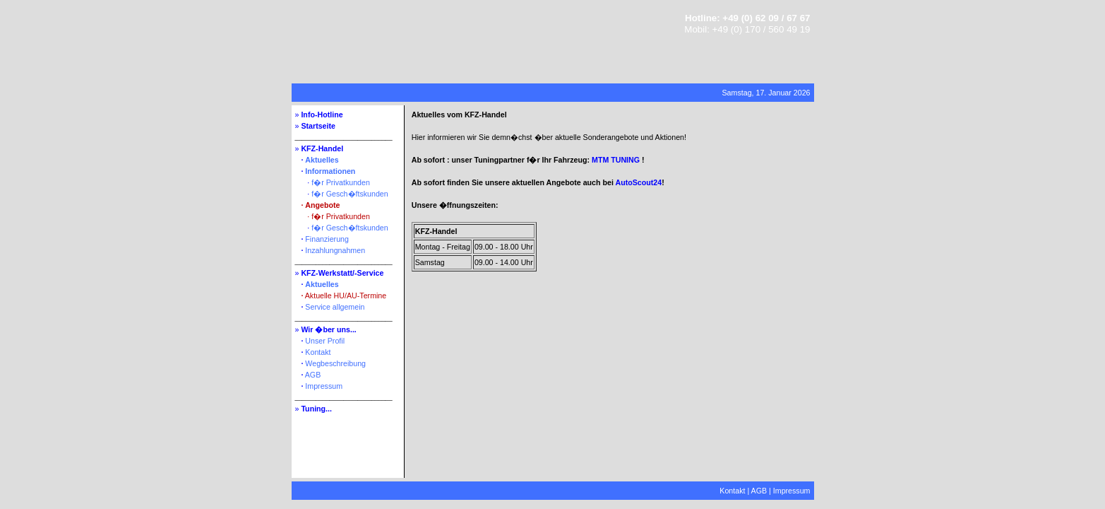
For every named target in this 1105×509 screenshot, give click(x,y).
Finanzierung (327, 239)
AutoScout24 (638, 182)
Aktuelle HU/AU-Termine (345, 295)
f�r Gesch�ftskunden (349, 193)
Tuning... (316, 408)
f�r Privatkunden (340, 182)
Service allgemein (334, 307)
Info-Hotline (321, 114)
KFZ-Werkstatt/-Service (342, 273)
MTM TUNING (616, 160)
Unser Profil (325, 341)
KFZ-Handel (322, 148)
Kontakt (317, 352)
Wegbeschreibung (335, 363)
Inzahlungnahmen (335, 250)
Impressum (323, 386)
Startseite (318, 126)
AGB (313, 374)
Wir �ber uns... (328, 329)
